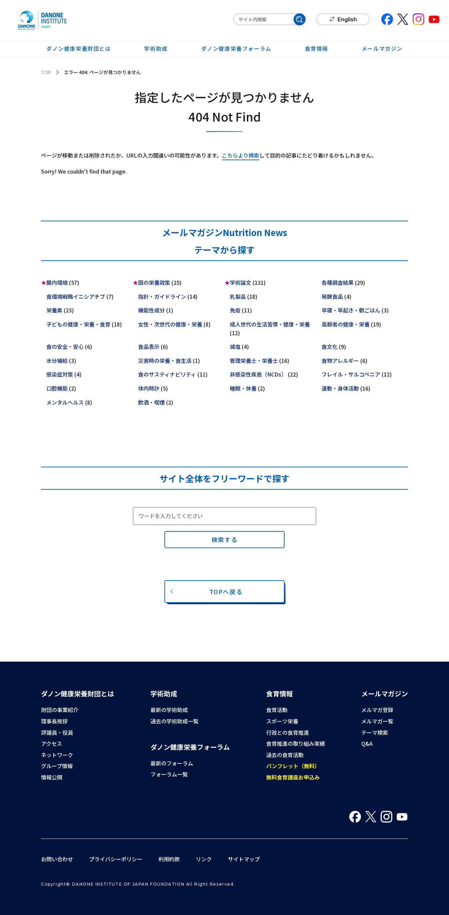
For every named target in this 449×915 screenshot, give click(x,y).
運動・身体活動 (340, 388)
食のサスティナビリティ (167, 374)
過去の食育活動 (285, 755)
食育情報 (316, 48)
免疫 (235, 310)
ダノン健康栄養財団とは (78, 48)
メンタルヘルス (65, 402)
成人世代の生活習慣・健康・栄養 (270, 324)
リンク (204, 859)
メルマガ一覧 (377, 721)
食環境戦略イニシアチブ (75, 296)
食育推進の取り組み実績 (295, 743)
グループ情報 (57, 766)
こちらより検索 (240, 155)
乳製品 (238, 296)
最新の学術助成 (169, 710)
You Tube (434, 19)
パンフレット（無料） (293, 766)
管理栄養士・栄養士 (254, 361)
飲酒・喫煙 (151, 402)
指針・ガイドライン (162, 296)
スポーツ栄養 (282, 721)
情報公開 (51, 777)
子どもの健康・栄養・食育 (78, 324)
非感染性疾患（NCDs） (258, 374)
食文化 (330, 346)
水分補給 (57, 361)
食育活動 (277, 710)
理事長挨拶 (54, 721)
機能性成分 (151, 310)
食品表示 (148, 346)
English (347, 19)
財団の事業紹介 (59, 710)
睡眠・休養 (243, 388)
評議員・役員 (57, 732)
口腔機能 (57, 388)
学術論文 (240, 282)
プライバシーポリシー (115, 859)
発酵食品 (332, 296)
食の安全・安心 (65, 346)
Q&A (367, 743)
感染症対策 (59, 374)
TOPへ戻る (226, 591)
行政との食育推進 (287, 732)
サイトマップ (244, 859)
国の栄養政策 (154, 282)
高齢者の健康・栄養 (346, 324)
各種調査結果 (338, 282)
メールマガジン (382, 48)
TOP (46, 72)
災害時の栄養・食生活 (164, 361)
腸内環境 (57, 282)
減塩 (235, 346)
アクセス (51, 743)
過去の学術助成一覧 (174, 721)
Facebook (387, 19)
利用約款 (169, 859)
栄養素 (54, 310)
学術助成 (155, 48)
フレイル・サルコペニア (351, 374)
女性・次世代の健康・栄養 (170, 324)
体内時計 (148, 388)
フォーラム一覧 (169, 774)
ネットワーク (57, 755)
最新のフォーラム (171, 763)
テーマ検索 (374, 732)
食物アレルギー (340, 361)
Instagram (418, 19)
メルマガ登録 (377, 710)
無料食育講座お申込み (293, 777)
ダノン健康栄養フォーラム (236, 48)
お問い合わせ (57, 859)
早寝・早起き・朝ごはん (351, 310)
